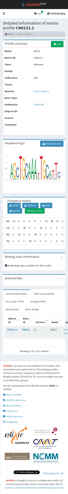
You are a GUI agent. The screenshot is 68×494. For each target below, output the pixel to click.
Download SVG (51, 143)
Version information (16, 293)
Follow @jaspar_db (53, 473)
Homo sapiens (41, 91)
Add (57, 44)
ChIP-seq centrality (44, 293)
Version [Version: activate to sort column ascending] (40, 322)
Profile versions (13, 416)
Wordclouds (12, 309)
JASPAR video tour (14, 400)
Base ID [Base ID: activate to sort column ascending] (26, 320)
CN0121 (26, 329)
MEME (46, 205)
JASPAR (14, 205)
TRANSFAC (30, 205)
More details (32, 309)
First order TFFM (15, 301)
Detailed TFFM (38, 301)
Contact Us (10, 411)
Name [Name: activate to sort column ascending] (55, 322)
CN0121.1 (12, 329)
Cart (38, 13)
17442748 (39, 104)
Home (9, 34)
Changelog (10, 421)
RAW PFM (14, 210)
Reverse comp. (35, 210)
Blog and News (12, 405)
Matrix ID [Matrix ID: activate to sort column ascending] (12, 320)
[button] (4, 13)
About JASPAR (12, 394)
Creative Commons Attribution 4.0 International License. (34, 486)
